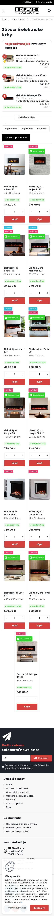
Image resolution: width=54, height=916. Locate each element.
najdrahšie (27, 128)
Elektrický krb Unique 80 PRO (36, 432)
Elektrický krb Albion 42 (11, 188)
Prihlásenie (28, 2)
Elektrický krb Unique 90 (11, 432)
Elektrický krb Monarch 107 (36, 269)
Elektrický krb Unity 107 (14, 350)
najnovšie (42, 128)
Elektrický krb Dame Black (11, 513)
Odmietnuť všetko (17, 907)
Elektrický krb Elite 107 (14, 594)
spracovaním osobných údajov (33, 765)
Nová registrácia (45, 2)
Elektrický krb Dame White (36, 513)
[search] (49, 11)
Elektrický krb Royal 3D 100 (27, 676)
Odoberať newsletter (20, 749)
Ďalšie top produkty (27, 117)
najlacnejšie (11, 128)
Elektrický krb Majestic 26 (36, 188)
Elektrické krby (18, 19)
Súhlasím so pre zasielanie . (27, 767)
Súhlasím (39, 908)
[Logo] (27, 11)
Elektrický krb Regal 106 (11, 269)
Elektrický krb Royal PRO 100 (39, 594)
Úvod (4, 19)
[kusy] (14, 212)
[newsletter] (41, 758)
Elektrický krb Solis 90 (39, 350)
